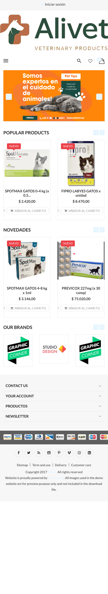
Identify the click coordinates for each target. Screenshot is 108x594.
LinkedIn (89, 453)
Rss (39, 453)
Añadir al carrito (28, 211)
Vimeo (69, 453)
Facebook (19, 453)
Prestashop (56, 478)
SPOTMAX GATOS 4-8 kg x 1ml (27, 290)
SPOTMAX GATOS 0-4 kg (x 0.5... (27, 193)
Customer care (81, 465)
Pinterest (59, 453)
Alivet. (52, 472)
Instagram (79, 453)
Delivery (61, 465)
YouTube (49, 453)
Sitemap (22, 465)
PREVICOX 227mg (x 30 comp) (81, 290)
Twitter (29, 453)
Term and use (41, 465)
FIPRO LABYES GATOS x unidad (81, 193)
